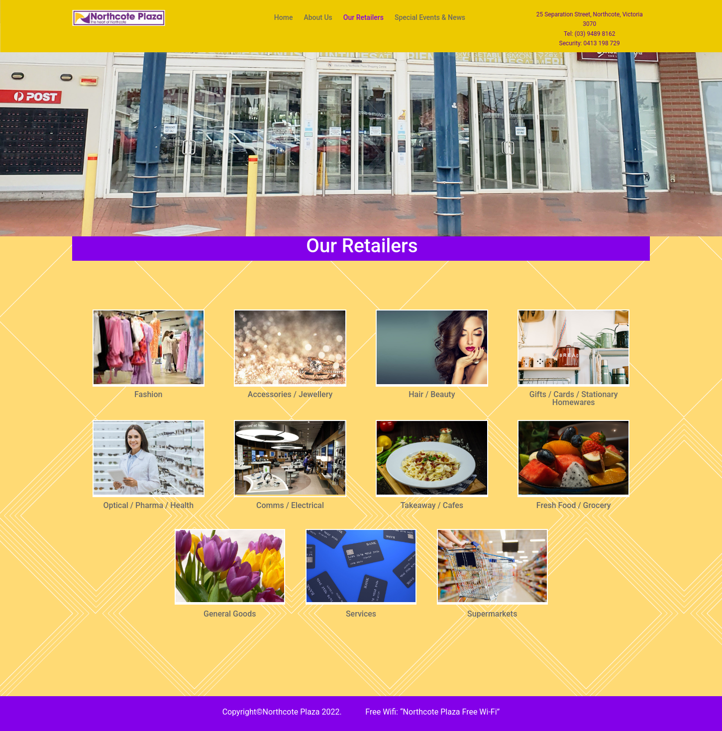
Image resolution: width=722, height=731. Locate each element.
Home (283, 17)
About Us (318, 17)
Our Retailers (363, 17)
